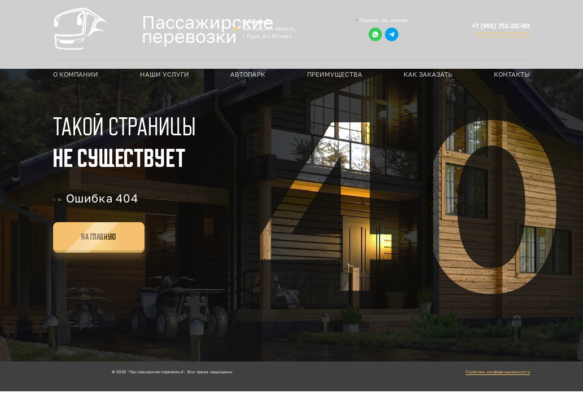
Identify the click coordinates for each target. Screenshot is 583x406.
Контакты (512, 74)
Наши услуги (164, 74)
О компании (75, 74)
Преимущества (334, 74)
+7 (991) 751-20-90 (501, 26)
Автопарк (247, 74)
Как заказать (428, 74)
